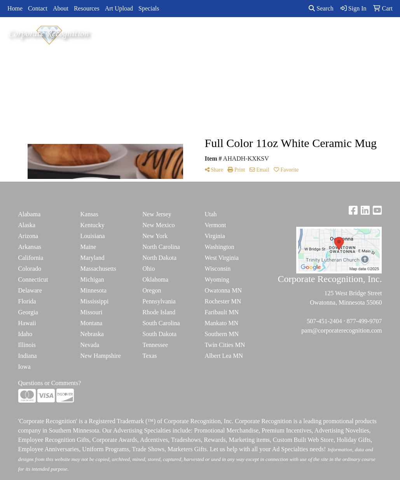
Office (224, 34)
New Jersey (156, 214)
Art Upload (119, 8)
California (31, 257)
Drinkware (190, 34)
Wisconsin (217, 268)
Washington (219, 247)
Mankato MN (221, 323)
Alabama (29, 214)
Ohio (148, 268)
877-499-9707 (364, 321)
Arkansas (30, 247)
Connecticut (33, 279)
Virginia (214, 236)
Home (15, 8)
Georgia (28, 312)
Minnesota (93, 290)
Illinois (27, 345)
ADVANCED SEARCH (351, 34)
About (60, 8)
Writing (298, 34)
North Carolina (161, 247)
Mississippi (94, 301)
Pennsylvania (158, 301)
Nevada (89, 345)
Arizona (28, 236)
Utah (210, 214)
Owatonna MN (223, 290)
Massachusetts (98, 268)
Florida (27, 301)
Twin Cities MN (224, 345)
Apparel (129, 34)
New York (155, 236)
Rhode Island (158, 312)
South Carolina (161, 323)
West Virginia (221, 257)
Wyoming (216, 279)
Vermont (215, 225)
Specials (148, 8)
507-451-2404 (324, 321)
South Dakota (159, 334)
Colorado (30, 268)
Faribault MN (221, 312)
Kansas (89, 214)
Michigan (92, 279)
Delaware (30, 290)
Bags (158, 34)
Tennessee (155, 345)
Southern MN (221, 334)
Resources (87, 8)
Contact (37, 8)
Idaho (25, 334)
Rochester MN (222, 301)
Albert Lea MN (223, 355)
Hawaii (27, 323)
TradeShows (260, 34)
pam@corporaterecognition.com (341, 330)
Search (321, 8)
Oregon (151, 290)
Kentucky (92, 225)
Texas (149, 355)
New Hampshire (100, 355)
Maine (88, 247)
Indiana (27, 355)
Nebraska (91, 334)
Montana (91, 323)
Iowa (24, 366)
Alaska (26, 225)
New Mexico (158, 225)
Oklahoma (155, 279)
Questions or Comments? (49, 383)
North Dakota (159, 257)
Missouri (91, 312)
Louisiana (92, 236)
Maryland (92, 257)
